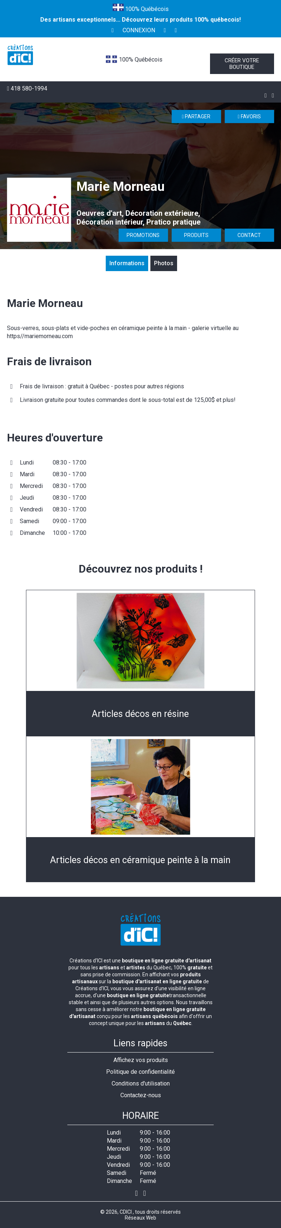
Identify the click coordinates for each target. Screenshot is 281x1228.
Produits (196, 235)
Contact (249, 235)
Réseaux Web (140, 1218)
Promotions (143, 235)
